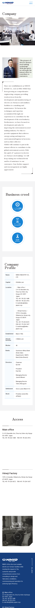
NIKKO (10, 560)
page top (32, 565)
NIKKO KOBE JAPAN (7, 3)
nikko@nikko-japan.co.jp (13, 602)
